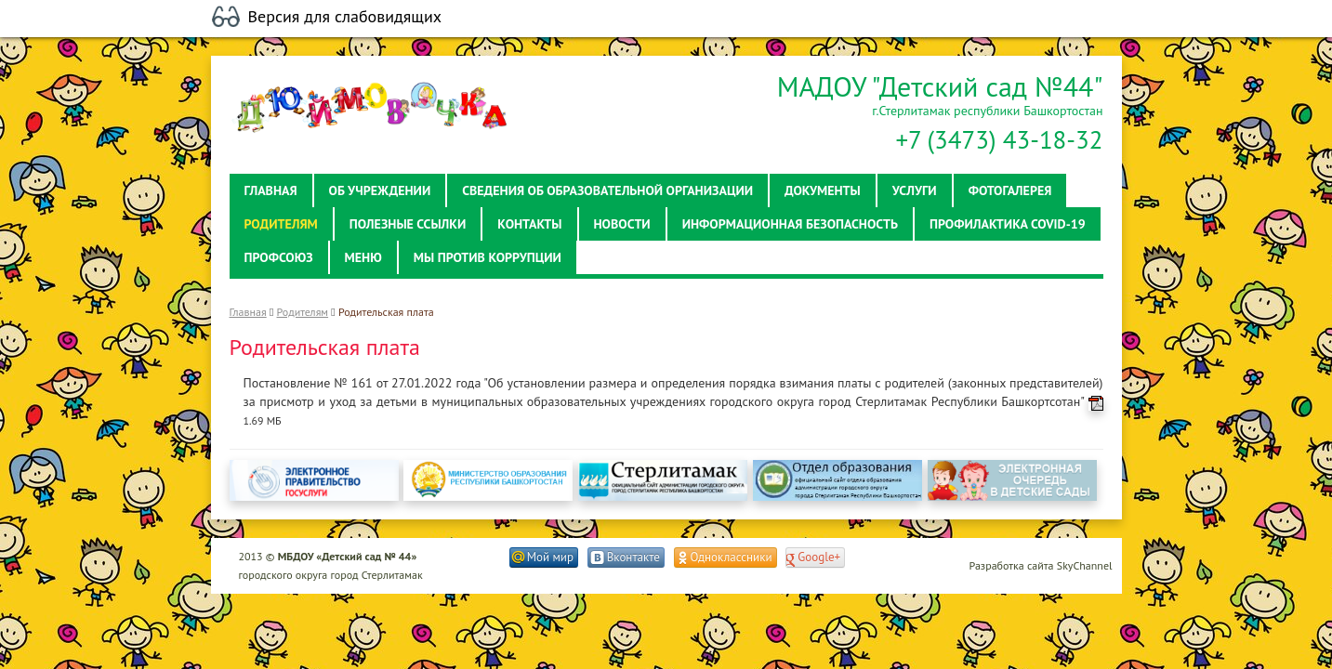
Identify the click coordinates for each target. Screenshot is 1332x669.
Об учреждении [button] (380, 190)
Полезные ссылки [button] (408, 224)
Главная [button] (270, 190)
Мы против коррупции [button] (487, 257)
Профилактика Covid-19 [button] (1008, 224)
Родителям (303, 312)
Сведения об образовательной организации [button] (607, 190)
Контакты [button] (529, 224)
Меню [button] (363, 257)
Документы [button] (823, 190)
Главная (248, 312)
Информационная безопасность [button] (790, 224)
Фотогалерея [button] (1010, 190)
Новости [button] (622, 224)
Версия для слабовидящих (345, 16)
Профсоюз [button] (278, 257)
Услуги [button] (914, 190)
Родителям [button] (281, 224)
